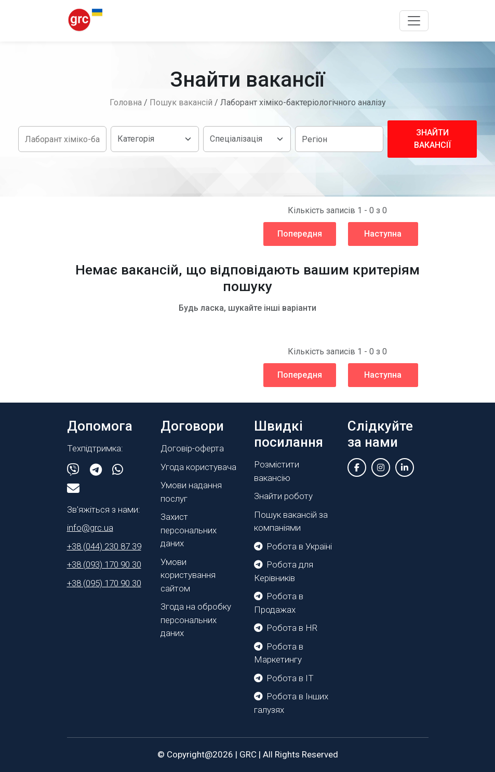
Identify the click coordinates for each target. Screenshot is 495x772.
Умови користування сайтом (188, 575)
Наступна (383, 234)
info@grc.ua (90, 527)
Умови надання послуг (191, 492)
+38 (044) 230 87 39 (104, 546)
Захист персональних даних (188, 530)
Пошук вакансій (181, 102)
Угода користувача (198, 467)
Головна (126, 102)
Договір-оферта (192, 448)
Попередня (299, 234)
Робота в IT (284, 678)
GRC (248, 754)
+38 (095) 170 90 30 (104, 583)
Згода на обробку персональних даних (195, 619)
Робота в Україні (293, 546)
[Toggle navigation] (414, 20)
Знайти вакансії (432, 139)
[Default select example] (155, 139)
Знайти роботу (283, 496)
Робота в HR (285, 628)
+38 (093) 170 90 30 (104, 564)
